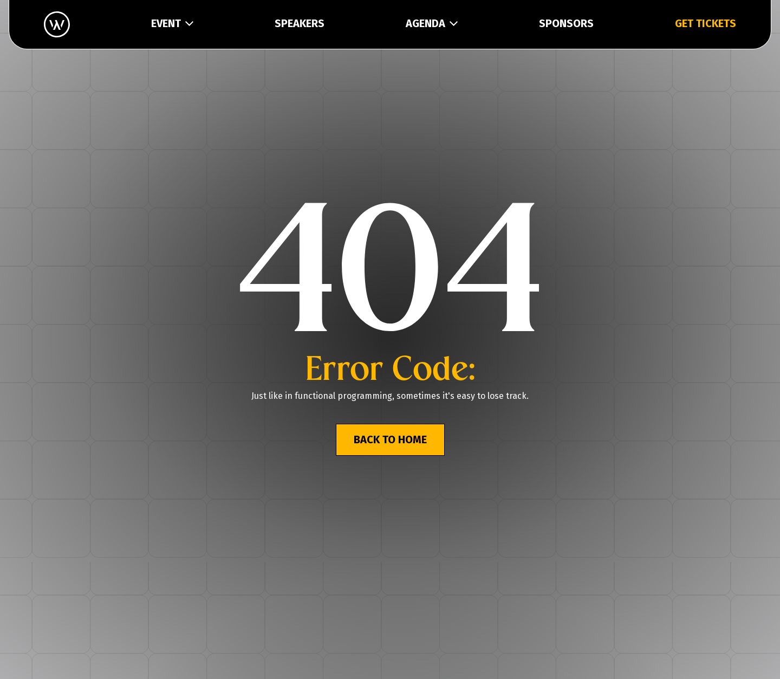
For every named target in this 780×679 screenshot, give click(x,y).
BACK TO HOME (390, 439)
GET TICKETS (705, 23)
